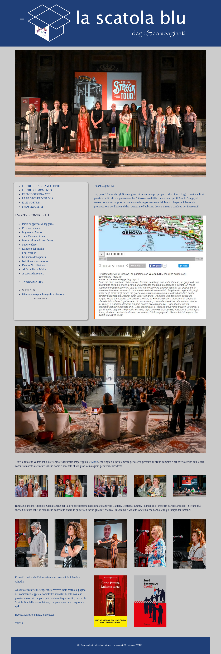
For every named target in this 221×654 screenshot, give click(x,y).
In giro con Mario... (33, 232)
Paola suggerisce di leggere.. (38, 223)
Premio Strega (186, 198)
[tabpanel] (50, 248)
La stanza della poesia (34, 257)
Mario (94, 461)
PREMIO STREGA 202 (35, 194)
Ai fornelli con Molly (34, 269)
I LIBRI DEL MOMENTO (37, 190)
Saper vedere (29, 244)
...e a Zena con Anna (33, 236)
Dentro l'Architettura (33, 265)
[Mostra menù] (22, 18)
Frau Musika (29, 252)
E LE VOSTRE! (31, 202)
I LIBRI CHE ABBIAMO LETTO (41, 186)
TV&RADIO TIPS (32, 281)
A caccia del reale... (33, 273)
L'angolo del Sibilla (33, 248)
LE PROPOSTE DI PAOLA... (38, 198)
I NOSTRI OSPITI (32, 206)
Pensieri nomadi (31, 228)
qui (17, 606)
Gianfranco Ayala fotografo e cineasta (43, 294)
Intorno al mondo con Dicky (37, 240)
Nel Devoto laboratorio (35, 261)
